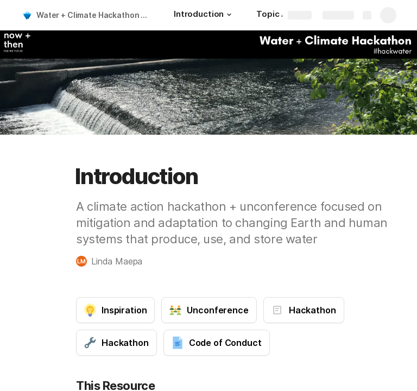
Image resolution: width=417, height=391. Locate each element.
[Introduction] (204, 15)
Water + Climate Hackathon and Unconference (94, 15)
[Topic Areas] (280, 15)
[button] (229, 14)
